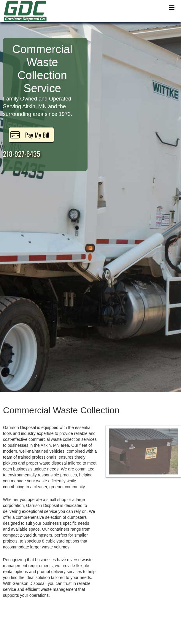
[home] (23, 11)
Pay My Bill (37, 134)
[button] (171, 7)
